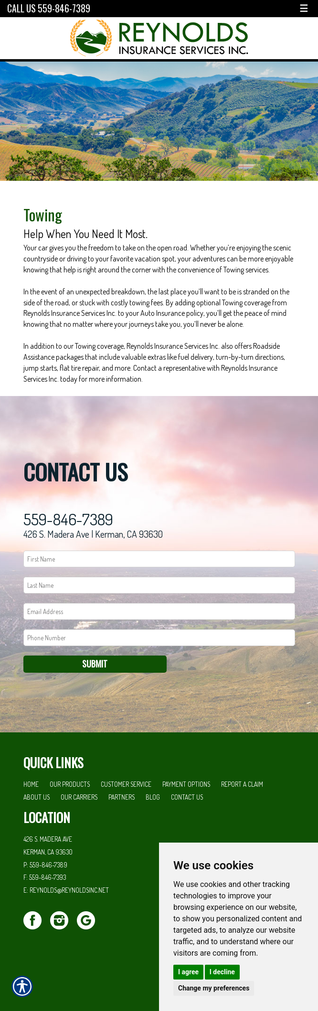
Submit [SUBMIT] (94, 663)
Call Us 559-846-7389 (48, 8)
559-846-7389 (68, 519)
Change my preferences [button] (213, 988)
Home (31, 784)
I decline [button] (222, 972)
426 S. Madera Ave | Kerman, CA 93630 (93, 534)
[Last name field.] (159, 585)
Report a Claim (242, 784)
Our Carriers (79, 797)
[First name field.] (159, 559)
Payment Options (186, 784)
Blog (153, 797)
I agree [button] (188, 972)
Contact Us (187, 797)
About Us (36, 797)
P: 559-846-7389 (45, 865)
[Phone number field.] (159, 637)
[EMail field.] (159, 611)
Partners (121, 797)
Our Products (70, 784)
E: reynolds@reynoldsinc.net (66, 890)
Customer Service (126, 784)
